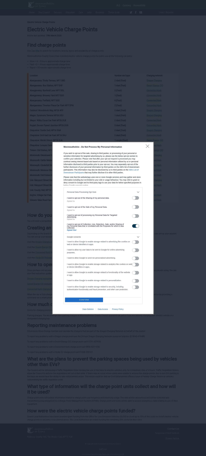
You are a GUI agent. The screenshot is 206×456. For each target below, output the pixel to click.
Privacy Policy (117, 309)
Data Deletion (88, 309)
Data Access (103, 309)
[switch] (135, 198)
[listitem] (103, 192)
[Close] (148, 147)
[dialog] (103, 228)
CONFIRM (84, 300)
